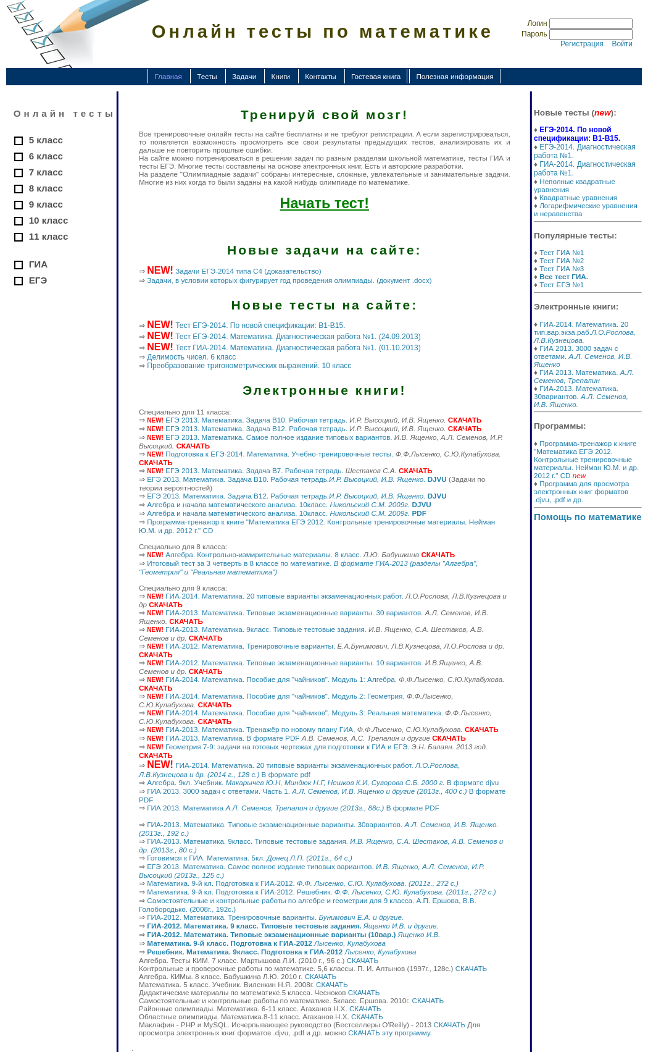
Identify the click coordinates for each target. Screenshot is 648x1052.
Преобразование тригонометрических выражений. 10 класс (249, 365)
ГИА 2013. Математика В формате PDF (293, 808)
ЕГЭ (38, 280)
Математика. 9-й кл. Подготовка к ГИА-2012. (303, 883)
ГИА (38, 264)
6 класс (46, 156)
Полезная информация (454, 76)
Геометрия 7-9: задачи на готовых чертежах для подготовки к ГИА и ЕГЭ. (287, 747)
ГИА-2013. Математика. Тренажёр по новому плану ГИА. (260, 729)
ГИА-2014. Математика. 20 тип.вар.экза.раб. (585, 332)
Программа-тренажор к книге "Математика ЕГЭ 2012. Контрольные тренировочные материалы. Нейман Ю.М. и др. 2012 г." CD (586, 459)
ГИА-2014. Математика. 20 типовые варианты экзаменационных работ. (284, 596)
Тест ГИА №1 (561, 252)
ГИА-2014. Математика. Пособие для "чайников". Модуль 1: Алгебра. (281, 679)
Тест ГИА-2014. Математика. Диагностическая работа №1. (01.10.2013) (298, 347)
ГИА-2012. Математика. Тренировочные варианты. (250, 646)
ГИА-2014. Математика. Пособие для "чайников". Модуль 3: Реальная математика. (304, 713)
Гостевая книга (376, 76)
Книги (280, 76)
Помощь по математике (588, 516)
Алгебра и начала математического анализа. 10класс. (289, 504)
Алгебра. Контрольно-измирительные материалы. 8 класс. (263, 554)
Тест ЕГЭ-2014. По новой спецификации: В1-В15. (260, 325)
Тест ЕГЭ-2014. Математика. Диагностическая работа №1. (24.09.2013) (298, 336)
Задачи (244, 76)
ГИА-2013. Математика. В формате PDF (232, 738)
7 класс (46, 172)
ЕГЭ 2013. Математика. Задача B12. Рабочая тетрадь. (256, 428)
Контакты (320, 76)
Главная (167, 76)
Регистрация (582, 44)
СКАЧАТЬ (363, 960)
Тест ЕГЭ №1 (561, 284)
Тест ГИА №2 (561, 260)
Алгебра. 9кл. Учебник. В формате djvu (323, 782)
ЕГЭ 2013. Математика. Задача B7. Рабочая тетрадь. (254, 470)
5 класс (46, 140)
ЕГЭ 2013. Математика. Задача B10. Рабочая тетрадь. (256, 420)
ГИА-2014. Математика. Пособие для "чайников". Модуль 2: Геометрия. (284, 696)
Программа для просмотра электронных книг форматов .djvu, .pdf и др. (581, 491)
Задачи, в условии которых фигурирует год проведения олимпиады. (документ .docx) (289, 280)
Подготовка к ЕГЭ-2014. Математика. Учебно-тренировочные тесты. (279, 454)
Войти (622, 44)
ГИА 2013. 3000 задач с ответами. (583, 356)
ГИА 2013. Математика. (584, 376)
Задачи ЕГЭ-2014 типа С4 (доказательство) (248, 271)
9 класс (46, 204)
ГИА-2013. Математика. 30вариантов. (581, 396)
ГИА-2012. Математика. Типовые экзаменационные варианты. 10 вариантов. (294, 663)
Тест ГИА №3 (561, 268)
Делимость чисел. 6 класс (191, 357)
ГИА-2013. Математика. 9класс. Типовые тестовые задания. (266, 629)
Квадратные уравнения (578, 197)
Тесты (207, 76)
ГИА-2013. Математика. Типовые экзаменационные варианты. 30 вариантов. (294, 612)
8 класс (46, 188)
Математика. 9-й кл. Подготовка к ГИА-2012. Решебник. (321, 892)
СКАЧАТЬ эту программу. (390, 1033)
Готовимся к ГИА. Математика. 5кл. (249, 858)
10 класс (49, 220)
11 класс (49, 236)
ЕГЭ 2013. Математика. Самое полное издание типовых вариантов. (278, 437)
